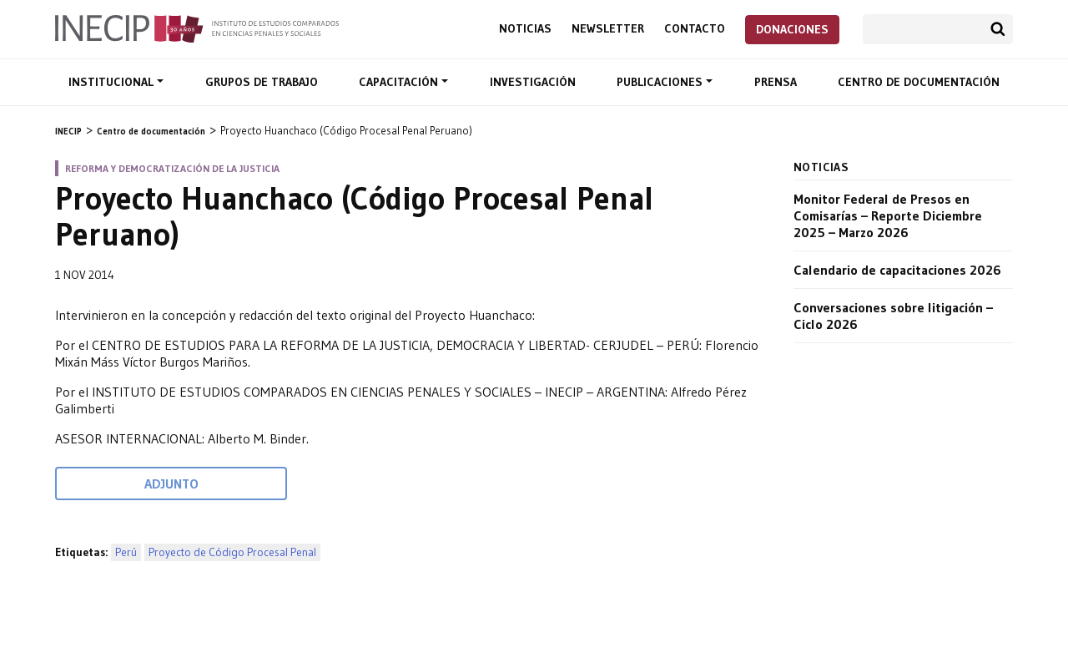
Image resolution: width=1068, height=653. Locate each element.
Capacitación (400, 81)
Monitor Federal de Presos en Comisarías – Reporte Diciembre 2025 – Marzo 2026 (887, 215)
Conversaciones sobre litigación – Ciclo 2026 (893, 315)
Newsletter (608, 29)
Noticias (525, 29)
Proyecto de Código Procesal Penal (232, 552)
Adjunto (171, 483)
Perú (126, 552)
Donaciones (792, 29)
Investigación (533, 81)
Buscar (998, 29)
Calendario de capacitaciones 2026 (897, 269)
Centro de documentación (919, 81)
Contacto (694, 29)
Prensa (775, 81)
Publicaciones (661, 81)
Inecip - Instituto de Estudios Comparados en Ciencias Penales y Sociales (197, 27)
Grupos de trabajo (261, 81)
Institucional (112, 81)
